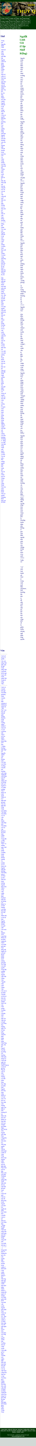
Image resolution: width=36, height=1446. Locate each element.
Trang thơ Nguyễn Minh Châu (3, 44)
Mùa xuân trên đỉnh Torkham (3, 1174)
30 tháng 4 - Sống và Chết (3, 440)
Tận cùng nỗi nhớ (3, 196)
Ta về (2, 327)
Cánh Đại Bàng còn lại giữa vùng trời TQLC (3, 939)
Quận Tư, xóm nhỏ (3, 229)
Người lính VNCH (3, 147)
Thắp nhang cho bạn (3, 162)
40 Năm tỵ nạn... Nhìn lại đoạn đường (3, 879)
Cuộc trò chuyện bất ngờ (3, 689)
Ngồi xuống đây (3, 377)
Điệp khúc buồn (2, 1040)
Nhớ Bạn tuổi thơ (3, 250)
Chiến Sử (12, 18)
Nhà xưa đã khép (3, 501)
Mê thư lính (3, 301)
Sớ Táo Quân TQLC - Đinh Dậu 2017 (4, 739)
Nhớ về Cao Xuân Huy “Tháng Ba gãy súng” (3, 1224)
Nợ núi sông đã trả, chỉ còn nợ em (3, 190)
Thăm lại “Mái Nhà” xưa (3, 708)
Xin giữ (3, 386)
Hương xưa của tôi (3, 142)
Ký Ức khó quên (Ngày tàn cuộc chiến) (3, 97)
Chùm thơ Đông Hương (3, 322)
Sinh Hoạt (26, 18)
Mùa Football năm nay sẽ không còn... (3, 899)
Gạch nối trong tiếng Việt (4, 676)
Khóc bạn (3, 1158)
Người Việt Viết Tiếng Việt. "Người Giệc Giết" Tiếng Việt (3, 982)
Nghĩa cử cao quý (3, 952)
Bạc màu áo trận (3, 213)
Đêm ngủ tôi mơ (3, 340)
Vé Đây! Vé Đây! (3, 1390)
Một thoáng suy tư (3, 205)
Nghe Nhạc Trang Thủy (2, 1409)
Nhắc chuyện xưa (3, 698)
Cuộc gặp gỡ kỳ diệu (3, 1352)
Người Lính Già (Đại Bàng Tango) (3, 63)
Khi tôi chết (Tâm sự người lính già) (3, 115)
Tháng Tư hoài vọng (3, 255)
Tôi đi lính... (2, 1330)
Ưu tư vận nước (2, 330)
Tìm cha (3, 804)
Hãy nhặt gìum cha (2, 382)
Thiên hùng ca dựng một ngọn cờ (3, 1291)
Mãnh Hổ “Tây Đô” (3, 89)
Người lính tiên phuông (3, 869)
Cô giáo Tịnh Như (3, 408)
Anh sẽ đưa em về (3, 363)
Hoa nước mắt (2, 174)
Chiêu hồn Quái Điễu (3, 1285)
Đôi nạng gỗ (2, 468)
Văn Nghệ (18, 25)
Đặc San (19, 18)
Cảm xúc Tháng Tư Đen (3, 244)
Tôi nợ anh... (3, 472)
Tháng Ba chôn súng (4, 775)
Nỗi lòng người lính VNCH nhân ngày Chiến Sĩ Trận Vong (4, 1150)
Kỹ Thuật (4, 25)
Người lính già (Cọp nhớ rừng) (3, 106)
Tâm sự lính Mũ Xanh (3, 372)
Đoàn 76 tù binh (3, 905)
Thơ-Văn (13, 22)
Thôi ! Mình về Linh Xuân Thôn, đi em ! (3, 794)
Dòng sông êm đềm (3, 1034)
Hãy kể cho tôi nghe (3, 713)
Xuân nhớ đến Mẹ (3, 56)
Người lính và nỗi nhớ (3, 137)
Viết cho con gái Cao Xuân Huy (3, 1023)
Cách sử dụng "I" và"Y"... (3, 657)
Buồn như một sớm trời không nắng (3, 288)
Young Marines (5, 28)
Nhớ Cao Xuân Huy (2, 415)
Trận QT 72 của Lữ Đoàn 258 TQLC (3, 731)
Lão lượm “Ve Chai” (4, 811)
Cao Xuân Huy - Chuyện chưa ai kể (3, 1215)
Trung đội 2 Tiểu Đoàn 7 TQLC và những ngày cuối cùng (3, 844)
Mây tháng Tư (2, 390)
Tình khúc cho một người (3, 306)
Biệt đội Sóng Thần (3, 807)
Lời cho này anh (3, 397)
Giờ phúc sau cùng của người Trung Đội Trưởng (3, 1338)
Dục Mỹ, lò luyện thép (3, 1085)
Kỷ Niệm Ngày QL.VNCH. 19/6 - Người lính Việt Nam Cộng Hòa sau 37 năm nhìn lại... (4, 1134)
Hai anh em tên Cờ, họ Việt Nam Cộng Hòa (4, 1369)
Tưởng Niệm (5, 22)
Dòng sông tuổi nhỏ (3, 1239)
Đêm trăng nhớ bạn (3, 132)
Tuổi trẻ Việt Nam (3, 51)
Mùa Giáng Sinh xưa (2, 70)
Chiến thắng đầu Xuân (4, 1179)
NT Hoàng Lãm (3, 759)
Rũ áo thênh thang (2, 956)
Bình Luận (20, 22)
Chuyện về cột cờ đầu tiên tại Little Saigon (3, 998)
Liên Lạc (25, 25)
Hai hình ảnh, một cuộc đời (3, 1386)
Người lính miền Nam (3, 1309)
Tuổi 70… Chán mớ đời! (3, 1193)
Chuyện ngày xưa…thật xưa (3, 1016)
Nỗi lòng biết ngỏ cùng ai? (3, 1280)
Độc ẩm (3, 181)
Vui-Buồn (11, 25)
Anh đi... (3, 425)
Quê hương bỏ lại (4, 1112)
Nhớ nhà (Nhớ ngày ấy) (3, 79)
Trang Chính (4, 18)
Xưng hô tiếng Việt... (3, 681)
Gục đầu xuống (3, 126)
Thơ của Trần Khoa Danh (3, 489)
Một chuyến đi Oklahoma (4, 703)
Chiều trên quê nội (3, 428)
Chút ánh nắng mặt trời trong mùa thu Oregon (3, 1233)
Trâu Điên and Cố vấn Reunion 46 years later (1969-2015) (4, 831)
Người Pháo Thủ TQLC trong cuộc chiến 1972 (3, 890)
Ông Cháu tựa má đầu (4, 1169)
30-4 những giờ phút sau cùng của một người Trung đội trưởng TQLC (3, 966)
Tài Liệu (27, 22)
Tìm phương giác (3, 121)
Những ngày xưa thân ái (3, 1107)
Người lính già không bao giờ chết (3, 924)
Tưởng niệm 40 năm (3, 335)
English (13, 28)
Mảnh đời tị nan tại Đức (4, 917)
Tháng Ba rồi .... (3, 274)
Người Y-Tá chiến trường (3, 787)
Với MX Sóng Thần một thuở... (3, 448)
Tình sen (3, 86)
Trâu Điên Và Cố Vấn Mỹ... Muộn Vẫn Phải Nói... (4, 819)
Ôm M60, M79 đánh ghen (4, 1404)
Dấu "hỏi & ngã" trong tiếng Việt (4, 667)
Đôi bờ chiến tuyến (3, 1346)
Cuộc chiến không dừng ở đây (3, 1274)
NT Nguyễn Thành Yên (3, 754)
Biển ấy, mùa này (3, 270)
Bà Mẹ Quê (3, 1400)
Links (18, 28)
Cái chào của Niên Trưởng (3, 764)
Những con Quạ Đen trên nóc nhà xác (3, 911)
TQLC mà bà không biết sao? (4, 782)
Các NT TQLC (3, 778)
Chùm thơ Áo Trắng (3, 476)
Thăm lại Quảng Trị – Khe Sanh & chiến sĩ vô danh (3, 1317)
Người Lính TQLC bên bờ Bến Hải (3, 1163)
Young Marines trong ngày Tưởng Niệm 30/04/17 (3, 721)
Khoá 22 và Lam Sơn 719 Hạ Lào (3, 1098)
